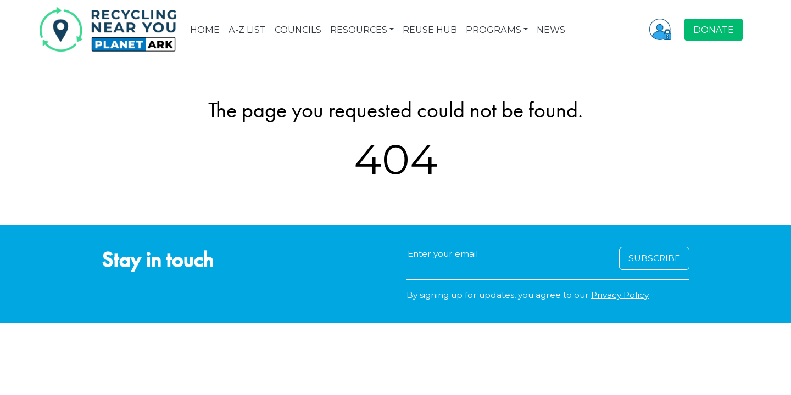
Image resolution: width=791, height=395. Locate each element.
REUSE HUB (430, 29)
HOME (205, 29)
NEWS (551, 29)
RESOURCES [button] (358, 29)
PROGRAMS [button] (493, 29)
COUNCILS (298, 29)
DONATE (713, 29)
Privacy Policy (620, 295)
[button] (660, 29)
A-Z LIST (247, 29)
